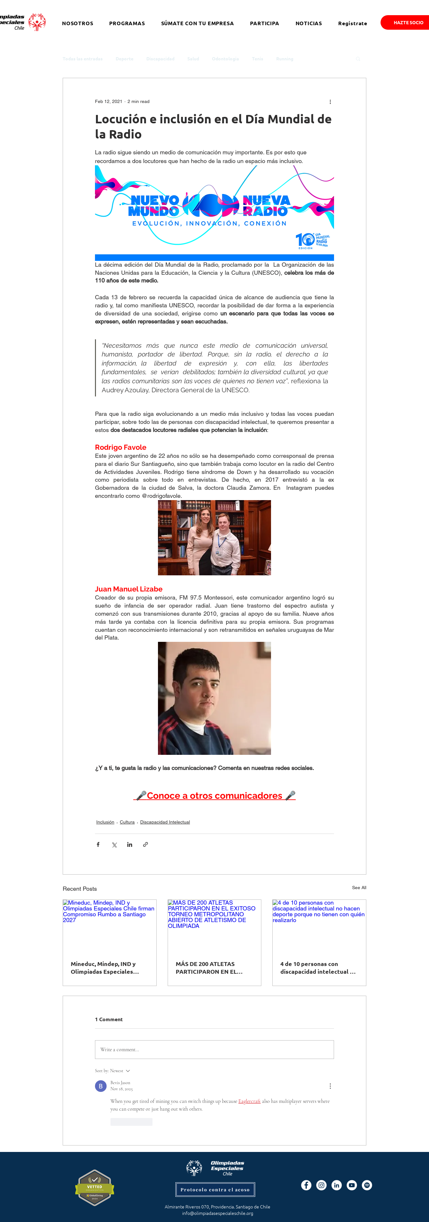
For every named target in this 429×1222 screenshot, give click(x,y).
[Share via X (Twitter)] (114, 844)
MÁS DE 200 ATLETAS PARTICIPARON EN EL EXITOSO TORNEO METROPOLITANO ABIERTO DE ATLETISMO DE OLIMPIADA (214, 967)
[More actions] (330, 101)
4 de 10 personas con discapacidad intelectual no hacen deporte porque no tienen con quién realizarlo (318, 967)
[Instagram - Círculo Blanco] (321, 1185)
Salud (193, 58)
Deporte (124, 58)
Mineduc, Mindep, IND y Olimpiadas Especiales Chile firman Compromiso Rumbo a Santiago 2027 (106, 967)
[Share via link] (145, 844)
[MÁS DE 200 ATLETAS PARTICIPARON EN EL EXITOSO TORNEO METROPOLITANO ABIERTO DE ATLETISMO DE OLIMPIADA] (214, 926)
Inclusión (105, 822)
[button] (358, 58)
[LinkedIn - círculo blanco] (336, 1185)
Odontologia (225, 58)
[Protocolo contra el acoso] (215, 1189)
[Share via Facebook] (98, 844)
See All (359, 887)
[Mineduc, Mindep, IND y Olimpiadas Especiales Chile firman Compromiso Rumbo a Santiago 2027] (109, 926)
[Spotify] (367, 1185)
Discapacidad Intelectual (165, 822)
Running (284, 58)
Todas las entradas (83, 58)
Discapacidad (160, 58)
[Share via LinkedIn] (130, 844)
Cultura (127, 822)
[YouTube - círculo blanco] (352, 1185)
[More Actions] (330, 1086)
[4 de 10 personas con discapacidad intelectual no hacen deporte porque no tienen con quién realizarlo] (319, 926)
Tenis (257, 58)
